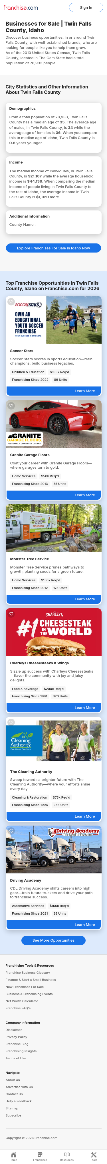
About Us (13, 1080)
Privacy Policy (16, 1037)
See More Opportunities (54, 940)
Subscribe (13, 1115)
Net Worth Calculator (22, 1001)
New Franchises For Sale (25, 987)
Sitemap (12, 1108)
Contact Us (14, 1094)
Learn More (85, 390)
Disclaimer (14, 1030)
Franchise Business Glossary (28, 973)
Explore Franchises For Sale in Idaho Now (53, 248)
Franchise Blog (17, 1044)
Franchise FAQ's (18, 1008)
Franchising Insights (21, 1051)
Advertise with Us (19, 1087)
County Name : (22, 224)
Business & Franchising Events (29, 994)
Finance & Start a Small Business (31, 980)
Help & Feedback (19, 1101)
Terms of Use (16, 1058)
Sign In (86, 7)
